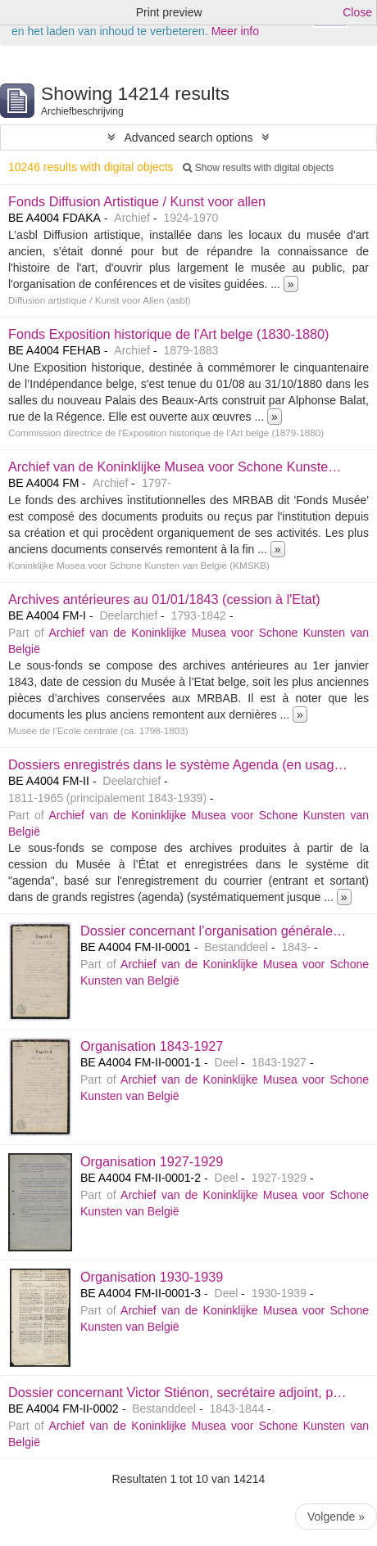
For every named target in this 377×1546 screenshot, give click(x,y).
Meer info (235, 31)
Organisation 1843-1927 (151, 1046)
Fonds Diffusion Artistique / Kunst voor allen (137, 201)
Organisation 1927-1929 (151, 1161)
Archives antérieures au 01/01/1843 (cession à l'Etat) (164, 599)
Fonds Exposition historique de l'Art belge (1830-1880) (168, 334)
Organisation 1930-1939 (151, 1276)
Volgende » (336, 1516)
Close (357, 12)
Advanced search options (188, 137)
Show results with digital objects (258, 168)
